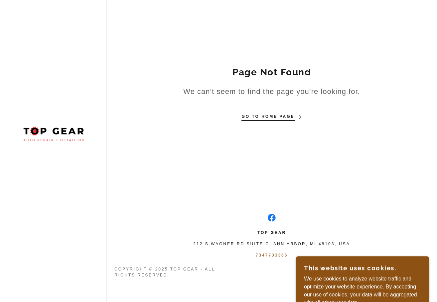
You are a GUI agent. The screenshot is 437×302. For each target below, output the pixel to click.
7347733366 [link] (272, 255)
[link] (53, 134)
